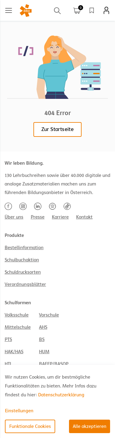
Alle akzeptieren (89, 426)
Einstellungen (19, 411)
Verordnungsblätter (25, 284)
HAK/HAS (14, 351)
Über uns (14, 217)
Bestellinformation (24, 247)
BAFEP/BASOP (53, 364)
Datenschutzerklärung (61, 395)
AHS (43, 327)
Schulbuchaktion (22, 260)
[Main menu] (8, 10)
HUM (44, 351)
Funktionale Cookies (30, 426)
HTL (8, 364)
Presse (37, 217)
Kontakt (84, 217)
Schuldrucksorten (23, 272)
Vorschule (49, 315)
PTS (8, 339)
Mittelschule (18, 327)
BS (41, 339)
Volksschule (17, 315)
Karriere (60, 217)
